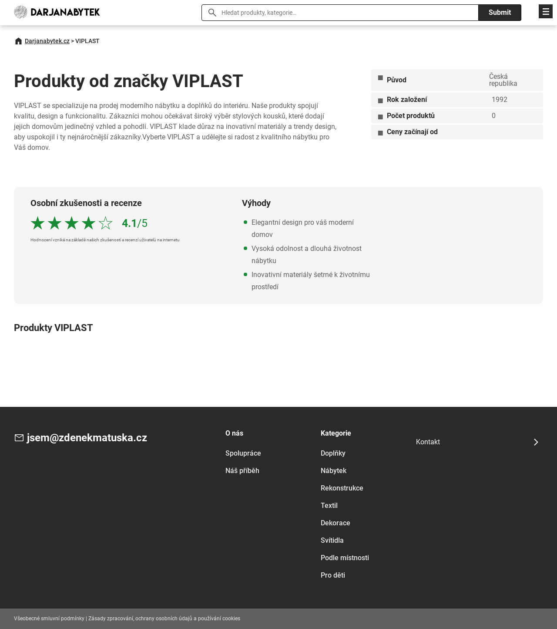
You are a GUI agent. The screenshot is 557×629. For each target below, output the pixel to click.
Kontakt (428, 442)
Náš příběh (242, 471)
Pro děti (333, 575)
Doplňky (333, 453)
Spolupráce (243, 453)
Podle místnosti (345, 558)
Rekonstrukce (342, 488)
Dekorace (335, 523)
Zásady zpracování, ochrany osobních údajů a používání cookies (164, 618)
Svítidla (332, 540)
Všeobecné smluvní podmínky (49, 618)
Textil (329, 505)
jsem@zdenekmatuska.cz (87, 438)
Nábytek (333, 471)
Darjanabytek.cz (47, 40)
